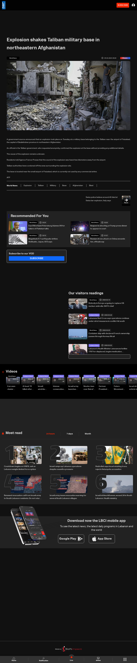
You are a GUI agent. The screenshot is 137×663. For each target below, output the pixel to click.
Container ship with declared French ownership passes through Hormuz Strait (109, 334)
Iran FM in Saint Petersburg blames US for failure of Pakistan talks (46, 227)
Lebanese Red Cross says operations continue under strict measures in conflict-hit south (109, 319)
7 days (69, 434)
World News (33, 222)
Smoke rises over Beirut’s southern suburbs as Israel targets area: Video (89, 388)
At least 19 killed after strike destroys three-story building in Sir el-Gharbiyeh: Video (28, 388)
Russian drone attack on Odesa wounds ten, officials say (107, 240)
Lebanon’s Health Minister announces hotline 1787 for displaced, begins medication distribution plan (108, 350)
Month (87, 434)
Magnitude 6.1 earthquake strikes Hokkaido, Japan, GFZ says (43, 240)
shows (98, 659)
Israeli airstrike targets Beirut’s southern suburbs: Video (42, 388)
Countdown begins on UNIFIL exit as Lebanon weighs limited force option (20, 467)
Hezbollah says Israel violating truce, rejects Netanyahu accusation (111, 467)
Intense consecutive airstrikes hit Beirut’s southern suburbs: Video (58, 388)
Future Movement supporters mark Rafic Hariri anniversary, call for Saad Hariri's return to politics (120, 388)
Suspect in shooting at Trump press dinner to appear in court (108, 227)
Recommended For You (29, 216)
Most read (14, 433)
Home (14, 659)
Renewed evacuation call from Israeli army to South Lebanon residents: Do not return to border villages (22, 496)
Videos (11, 371)
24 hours (50, 434)
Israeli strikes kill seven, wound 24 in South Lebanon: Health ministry (113, 496)
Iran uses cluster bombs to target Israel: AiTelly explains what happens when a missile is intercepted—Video (13, 388)
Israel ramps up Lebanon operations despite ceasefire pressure (65, 467)
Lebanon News (94, 315)
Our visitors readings (85, 293)
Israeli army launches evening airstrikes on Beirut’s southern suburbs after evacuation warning (74, 388)
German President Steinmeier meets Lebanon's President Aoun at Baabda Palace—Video (103, 388)
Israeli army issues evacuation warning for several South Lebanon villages (68, 496)
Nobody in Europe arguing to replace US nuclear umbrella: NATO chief (106, 304)
